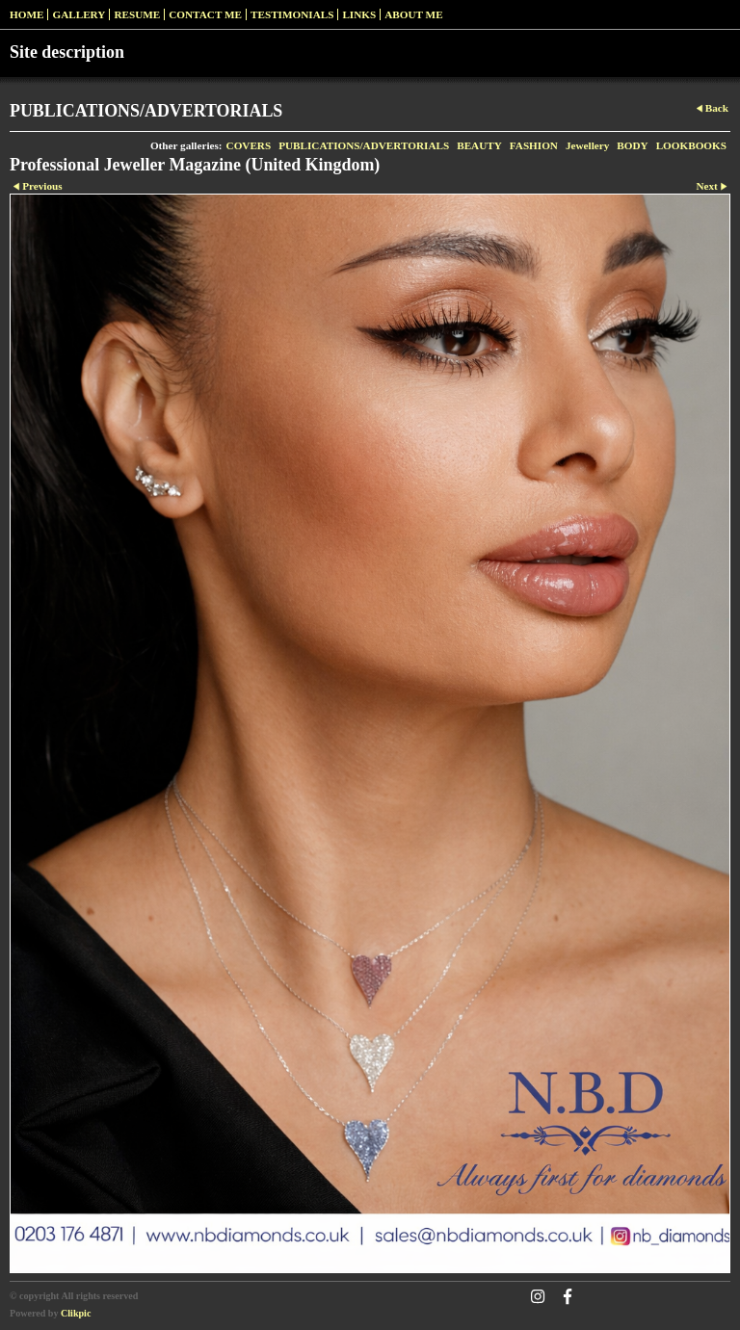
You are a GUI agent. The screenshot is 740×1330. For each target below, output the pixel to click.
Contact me (205, 14)
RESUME (137, 14)
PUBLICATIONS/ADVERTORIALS (363, 145)
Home (26, 14)
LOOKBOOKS (691, 145)
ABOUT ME (413, 14)
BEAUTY (479, 145)
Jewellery (587, 145)
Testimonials (292, 14)
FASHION (534, 145)
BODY (632, 145)
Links (359, 14)
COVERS (249, 145)
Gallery (78, 14)
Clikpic (76, 1313)
